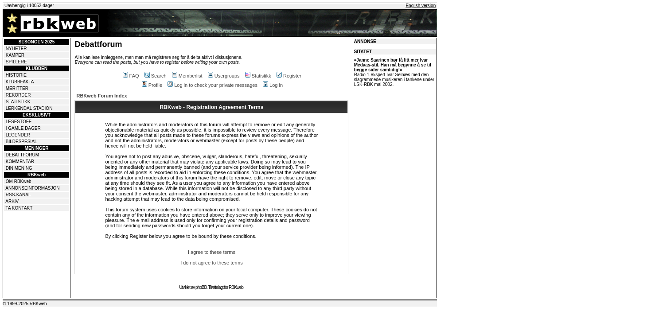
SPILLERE (16, 61)
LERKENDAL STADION (29, 108)
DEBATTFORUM (22, 154)
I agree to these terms (211, 252)
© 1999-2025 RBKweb (25, 303)
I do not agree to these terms (211, 262)
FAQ (131, 75)
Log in (273, 85)
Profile (152, 85)
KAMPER (15, 55)
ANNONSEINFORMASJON (32, 188)
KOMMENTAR (20, 161)
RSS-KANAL (18, 194)
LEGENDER (18, 134)
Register (289, 75)
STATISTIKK (18, 101)
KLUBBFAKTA (20, 81)
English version (420, 5)
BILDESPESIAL (21, 141)
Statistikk (258, 75)
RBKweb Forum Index (101, 95)
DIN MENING (19, 168)
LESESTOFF (18, 121)
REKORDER (18, 95)
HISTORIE (16, 75)
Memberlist (187, 75)
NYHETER (16, 48)
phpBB (201, 287)
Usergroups (224, 75)
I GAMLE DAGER (23, 128)
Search (155, 75)
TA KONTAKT (19, 208)
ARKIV (12, 201)
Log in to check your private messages (212, 85)
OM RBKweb (18, 181)
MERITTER (17, 88)
